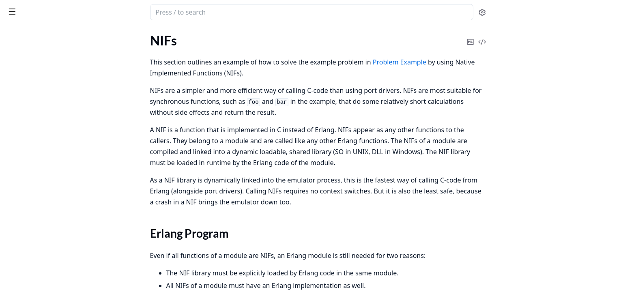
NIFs (12, 133)
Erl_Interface (23, 101)
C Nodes (18, 123)
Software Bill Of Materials (41, 238)
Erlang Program (36, 148)
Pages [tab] (15, 42)
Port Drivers (23, 112)
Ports (13, 90)
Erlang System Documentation (56, 13)
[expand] (114, 58)
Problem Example (30, 79)
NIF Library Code (38, 157)
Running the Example (43, 167)
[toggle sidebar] (111, 11)
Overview (19, 68)
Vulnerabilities (26, 266)
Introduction (23, 57)
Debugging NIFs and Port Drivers (52, 182)
